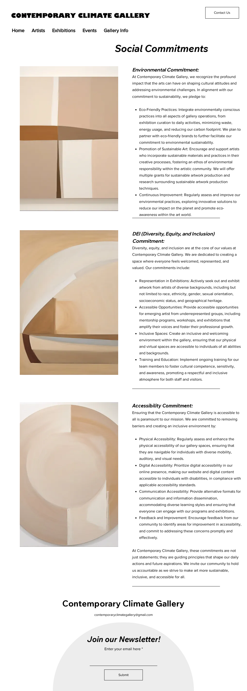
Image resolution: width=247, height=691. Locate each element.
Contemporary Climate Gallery (123, 603)
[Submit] (123, 675)
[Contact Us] (222, 13)
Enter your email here (122, 649)
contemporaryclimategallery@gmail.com (123, 615)
